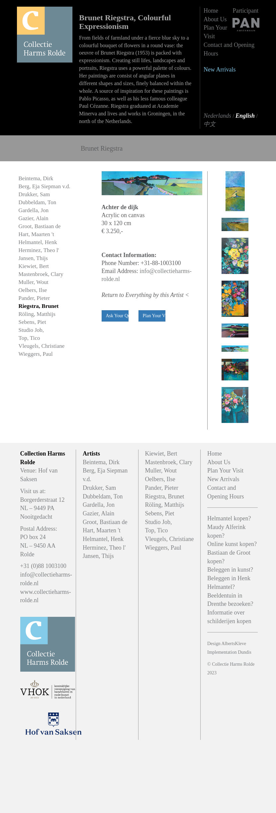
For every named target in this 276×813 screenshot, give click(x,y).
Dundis (244, 652)
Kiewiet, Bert (34, 266)
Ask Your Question (117, 315)
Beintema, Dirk (36, 178)
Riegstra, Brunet (39, 306)
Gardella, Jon (34, 210)
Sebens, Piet (32, 322)
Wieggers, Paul (36, 354)
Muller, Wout (33, 282)
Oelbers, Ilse (33, 290)
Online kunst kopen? (232, 544)
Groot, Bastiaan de (40, 226)
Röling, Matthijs (37, 314)
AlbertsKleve (233, 643)
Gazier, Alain (33, 218)
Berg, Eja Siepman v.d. (44, 186)
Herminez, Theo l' (39, 250)
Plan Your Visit (225, 470)
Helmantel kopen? (229, 518)
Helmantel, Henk (38, 242)
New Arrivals (219, 69)
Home (211, 10)
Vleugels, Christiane (42, 346)
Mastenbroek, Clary (41, 274)
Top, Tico (29, 338)
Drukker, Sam (34, 194)
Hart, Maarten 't (36, 234)
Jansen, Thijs (33, 258)
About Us (215, 19)
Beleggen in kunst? (230, 569)
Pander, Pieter (34, 298)
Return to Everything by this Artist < (145, 295)
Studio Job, (31, 330)
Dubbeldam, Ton (37, 202)
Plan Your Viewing (154, 315)
